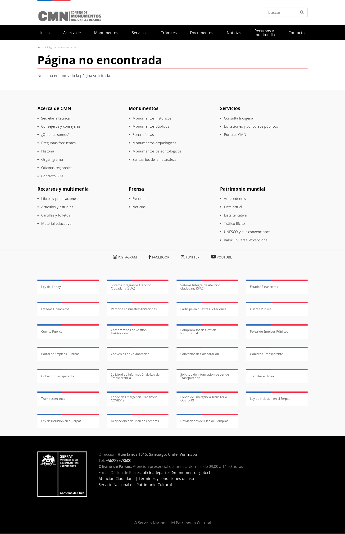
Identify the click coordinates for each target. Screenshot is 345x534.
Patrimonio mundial (242, 189)
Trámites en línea (262, 376)
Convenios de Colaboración (130, 354)
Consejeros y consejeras (60, 126)
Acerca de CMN (54, 108)
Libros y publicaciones (59, 198)
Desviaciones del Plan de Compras (135, 421)
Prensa (136, 189)
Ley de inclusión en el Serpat (270, 398)
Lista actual (233, 207)
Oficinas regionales (56, 168)
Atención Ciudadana (117, 478)
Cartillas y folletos (55, 215)
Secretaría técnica (55, 118)
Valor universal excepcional (246, 240)
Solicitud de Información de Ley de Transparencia (135, 376)
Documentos (201, 32)
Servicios (140, 32)
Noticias (234, 32)
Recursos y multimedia (264, 32)
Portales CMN (235, 134)
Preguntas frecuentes (58, 143)
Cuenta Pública (260, 309)
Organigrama (52, 159)
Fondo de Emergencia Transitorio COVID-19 (134, 398)
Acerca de (72, 32)
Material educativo (56, 223)
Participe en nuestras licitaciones (134, 309)
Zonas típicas (143, 134)
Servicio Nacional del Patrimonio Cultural (135, 484)
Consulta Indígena (238, 118)
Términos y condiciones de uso (166, 478)
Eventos (138, 198)
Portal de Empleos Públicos (269, 331)
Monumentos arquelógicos (154, 143)
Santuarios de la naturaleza (154, 159)
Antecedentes (235, 198)
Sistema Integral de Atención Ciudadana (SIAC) (131, 286)
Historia (47, 151)
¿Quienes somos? (55, 134)
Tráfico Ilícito (234, 223)
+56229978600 (118, 460)
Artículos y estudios (57, 207)
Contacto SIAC (52, 176)
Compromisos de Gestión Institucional (129, 331)
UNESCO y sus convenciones (247, 232)
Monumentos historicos (151, 118)
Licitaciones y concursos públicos (251, 126)
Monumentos (106, 32)
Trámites (169, 32)
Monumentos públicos (150, 126)
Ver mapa (188, 454)
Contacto (296, 32)
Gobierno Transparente (266, 354)
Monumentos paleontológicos (156, 151)
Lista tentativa (235, 215)
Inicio (45, 32)
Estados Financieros (264, 287)
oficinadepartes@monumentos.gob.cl (176, 472)
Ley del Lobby (51, 287)
